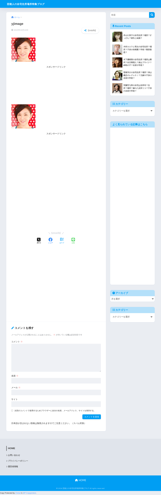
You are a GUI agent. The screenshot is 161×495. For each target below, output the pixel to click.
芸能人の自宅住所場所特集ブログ (30, 4)
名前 (14, 376)
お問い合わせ (14, 455)
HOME (80, 480)
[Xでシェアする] (39, 241)
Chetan (18, 493)
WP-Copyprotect (29, 493)
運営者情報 (13, 467)
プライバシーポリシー (18, 461)
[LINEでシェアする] (73, 241)
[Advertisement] (56, 86)
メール (16, 387)
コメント (17, 341)
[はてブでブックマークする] (61, 241)
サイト (14, 399)
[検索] (152, 15)
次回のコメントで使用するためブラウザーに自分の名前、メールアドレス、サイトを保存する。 (55, 410)
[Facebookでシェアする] (50, 241)
